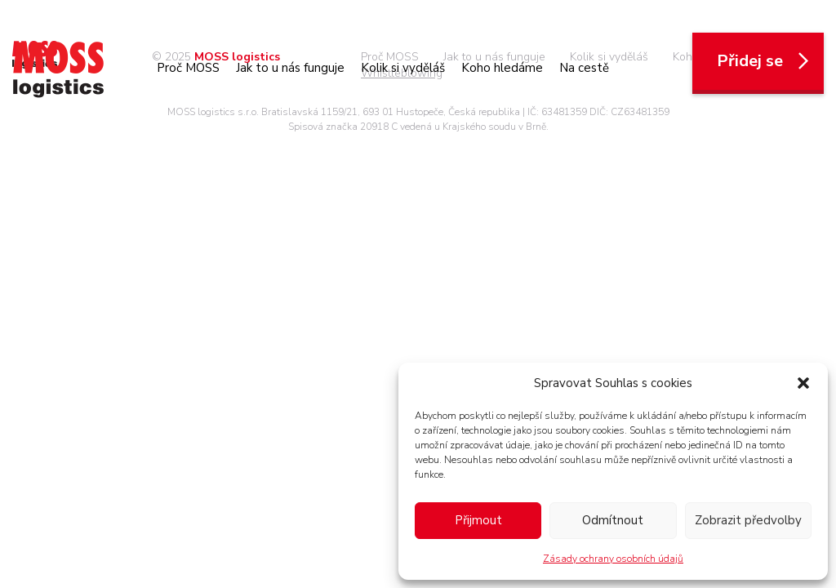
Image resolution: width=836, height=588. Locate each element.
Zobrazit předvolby (748, 520)
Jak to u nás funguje (290, 68)
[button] (803, 383)
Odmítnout (612, 520)
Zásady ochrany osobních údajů (613, 558)
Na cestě (584, 68)
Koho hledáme (502, 68)
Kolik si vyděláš (403, 68)
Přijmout (478, 520)
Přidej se (764, 61)
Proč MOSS (188, 68)
